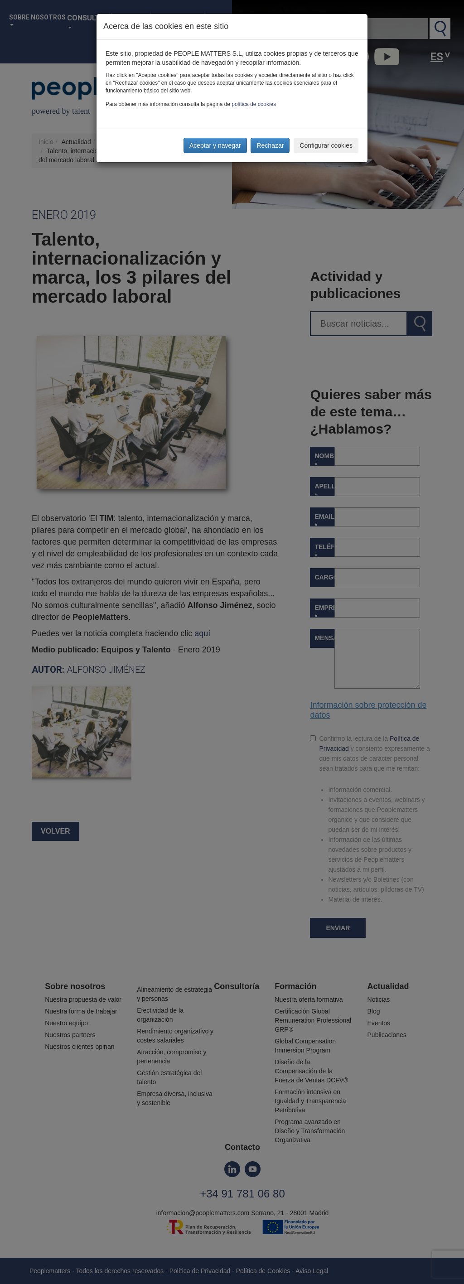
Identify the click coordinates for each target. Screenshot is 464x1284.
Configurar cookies (326, 145)
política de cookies (254, 104)
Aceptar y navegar (215, 145)
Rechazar (270, 145)
